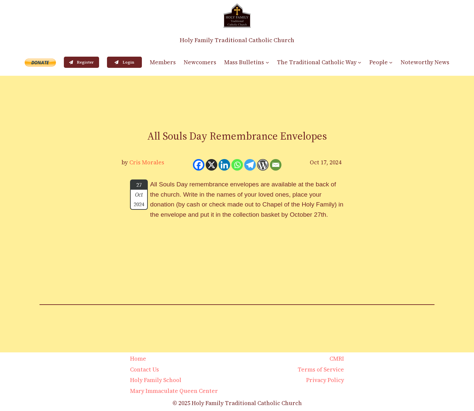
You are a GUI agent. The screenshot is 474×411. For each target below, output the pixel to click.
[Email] (275, 165)
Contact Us (144, 369)
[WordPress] (263, 165)
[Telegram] (250, 165)
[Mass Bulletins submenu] (267, 62)
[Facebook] (198, 165)
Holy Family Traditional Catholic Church (237, 40)
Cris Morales (146, 162)
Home (138, 359)
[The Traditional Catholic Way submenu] (359, 62)
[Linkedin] (224, 165)
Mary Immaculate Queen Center (174, 391)
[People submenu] (390, 62)
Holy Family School (155, 380)
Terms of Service (321, 369)
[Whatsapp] (237, 165)
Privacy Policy (325, 380)
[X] (211, 165)
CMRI (336, 359)
